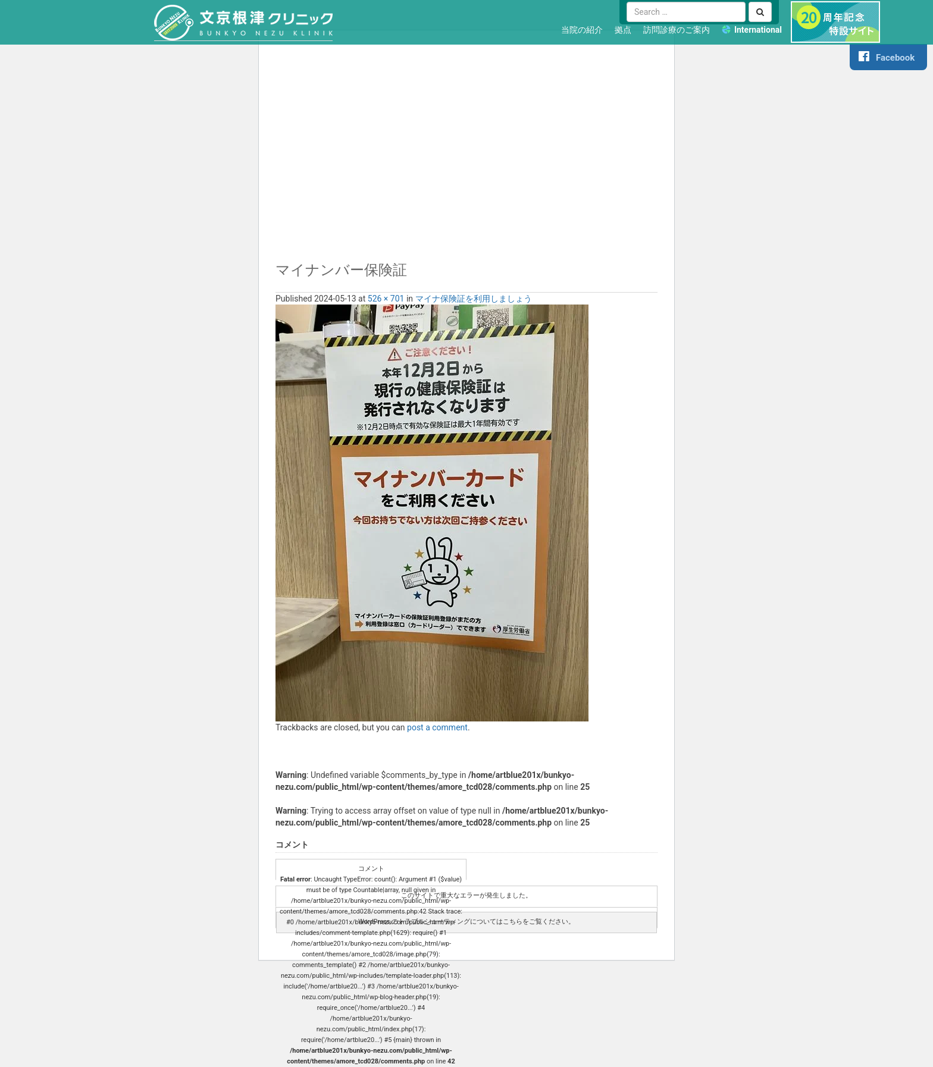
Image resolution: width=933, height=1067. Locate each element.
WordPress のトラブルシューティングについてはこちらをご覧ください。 (466, 921)
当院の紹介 (582, 29)
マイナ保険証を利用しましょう (473, 298)
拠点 (623, 29)
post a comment (437, 727)
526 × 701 (386, 298)
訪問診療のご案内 (676, 29)
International (758, 29)
